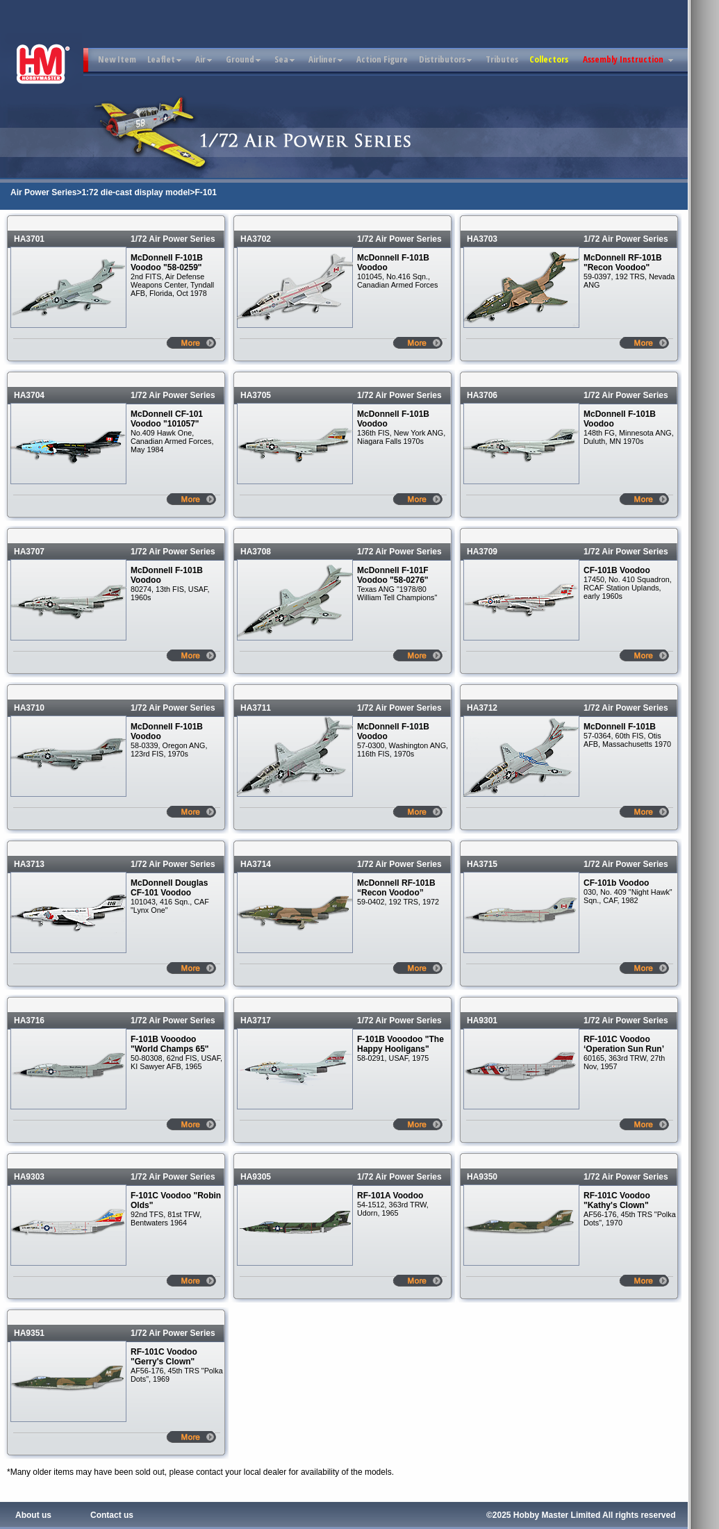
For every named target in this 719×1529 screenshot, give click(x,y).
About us (33, 1515)
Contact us (111, 1515)
